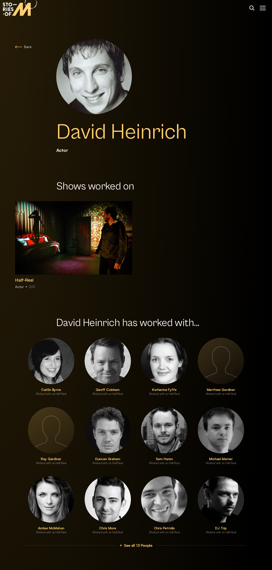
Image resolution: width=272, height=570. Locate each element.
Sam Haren (164, 459)
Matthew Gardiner (221, 390)
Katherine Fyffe (164, 390)
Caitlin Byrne (51, 390)
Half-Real (24, 280)
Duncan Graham (107, 459)
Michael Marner (221, 459)
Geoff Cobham (108, 390)
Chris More (107, 528)
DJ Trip (221, 528)
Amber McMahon (51, 528)
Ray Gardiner (51, 459)
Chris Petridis (164, 528)
